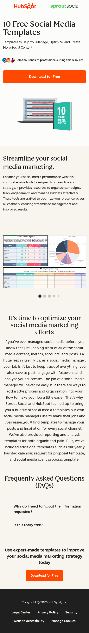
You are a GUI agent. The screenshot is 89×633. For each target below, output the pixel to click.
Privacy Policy (47, 612)
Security (71, 612)
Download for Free (44, 77)
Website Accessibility (28, 621)
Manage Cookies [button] (63, 621)
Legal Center (21, 612)
